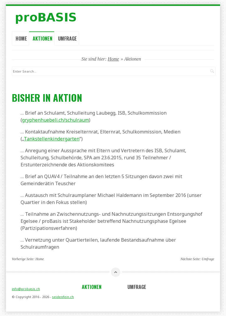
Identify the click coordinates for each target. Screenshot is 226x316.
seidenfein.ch (63, 297)
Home (21, 38)
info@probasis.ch (26, 289)
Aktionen (42, 38)
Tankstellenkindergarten (51, 139)
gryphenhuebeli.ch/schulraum (55, 120)
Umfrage (67, 38)
